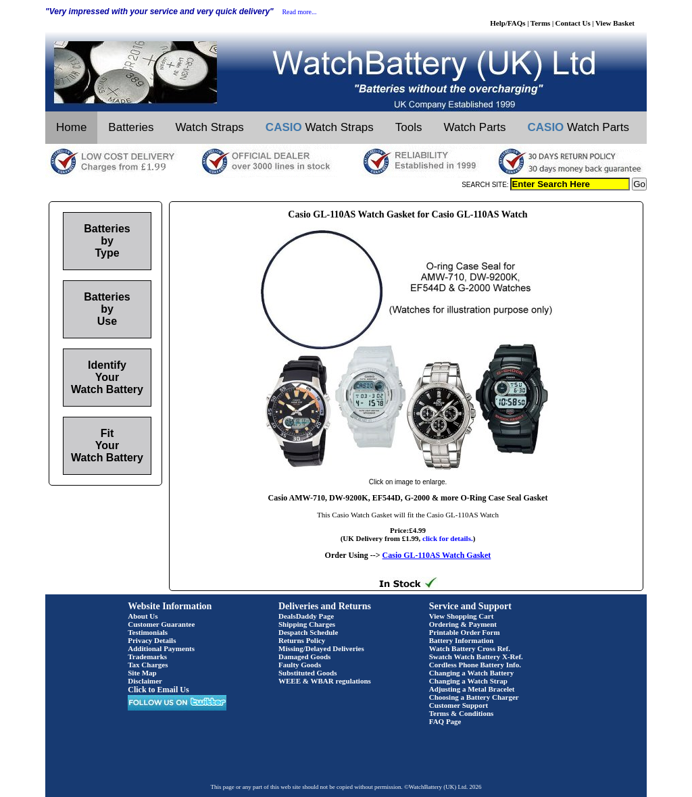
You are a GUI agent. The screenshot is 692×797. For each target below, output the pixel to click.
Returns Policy (301, 640)
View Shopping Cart (461, 616)
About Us (142, 616)
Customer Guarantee (161, 624)
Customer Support (459, 705)
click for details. (447, 538)
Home (71, 127)
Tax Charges (148, 665)
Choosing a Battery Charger (474, 697)
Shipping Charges (306, 624)
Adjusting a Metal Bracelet (472, 689)
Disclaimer (145, 681)
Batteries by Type (107, 241)
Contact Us (573, 23)
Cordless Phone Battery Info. (475, 665)
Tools (408, 127)
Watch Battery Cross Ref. (469, 648)
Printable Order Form (464, 632)
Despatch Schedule (308, 632)
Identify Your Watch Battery (107, 377)
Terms (540, 23)
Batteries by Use (107, 309)
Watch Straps (209, 127)
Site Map (142, 673)
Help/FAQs (507, 23)
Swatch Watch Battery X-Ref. (476, 656)
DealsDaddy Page (306, 616)
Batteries (130, 127)
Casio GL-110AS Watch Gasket (436, 555)
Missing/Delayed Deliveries (321, 648)
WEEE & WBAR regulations (324, 681)
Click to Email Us (158, 689)
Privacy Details (152, 640)
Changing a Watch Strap (468, 681)
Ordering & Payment (463, 624)
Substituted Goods (307, 673)
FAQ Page (445, 721)
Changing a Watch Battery (471, 673)
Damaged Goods (304, 656)
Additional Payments (161, 648)
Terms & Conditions (461, 713)
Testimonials (148, 632)
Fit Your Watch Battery (107, 445)
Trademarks (147, 656)
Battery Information (461, 640)
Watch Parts (475, 127)
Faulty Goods (299, 665)
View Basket (615, 23)
